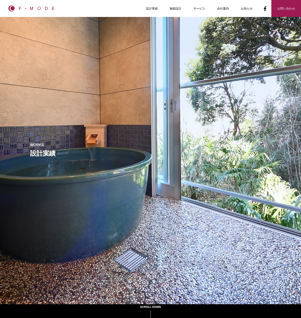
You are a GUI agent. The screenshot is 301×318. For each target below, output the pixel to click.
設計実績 (152, 8)
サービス (199, 8)
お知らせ (247, 8)
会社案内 (223, 8)
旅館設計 (175, 8)
